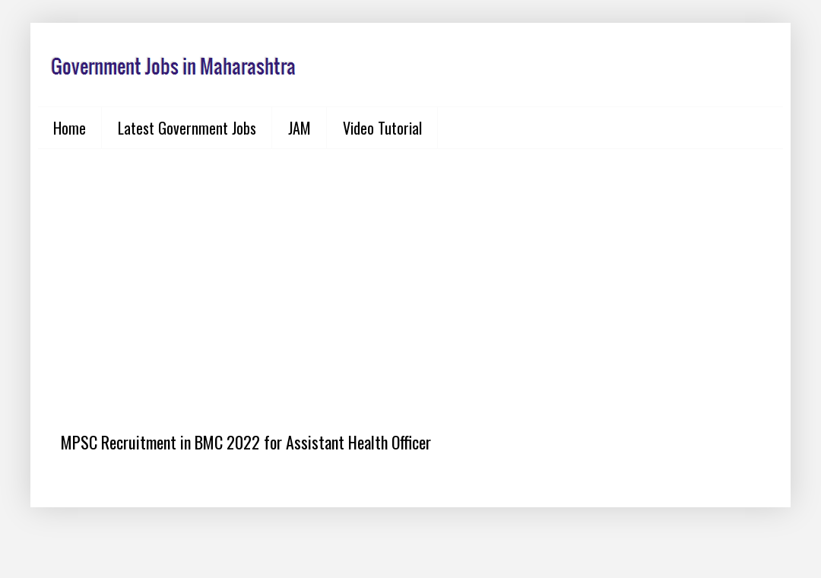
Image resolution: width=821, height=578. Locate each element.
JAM (299, 127)
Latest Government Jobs (187, 127)
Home (69, 127)
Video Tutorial (382, 127)
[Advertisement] (410, 278)
